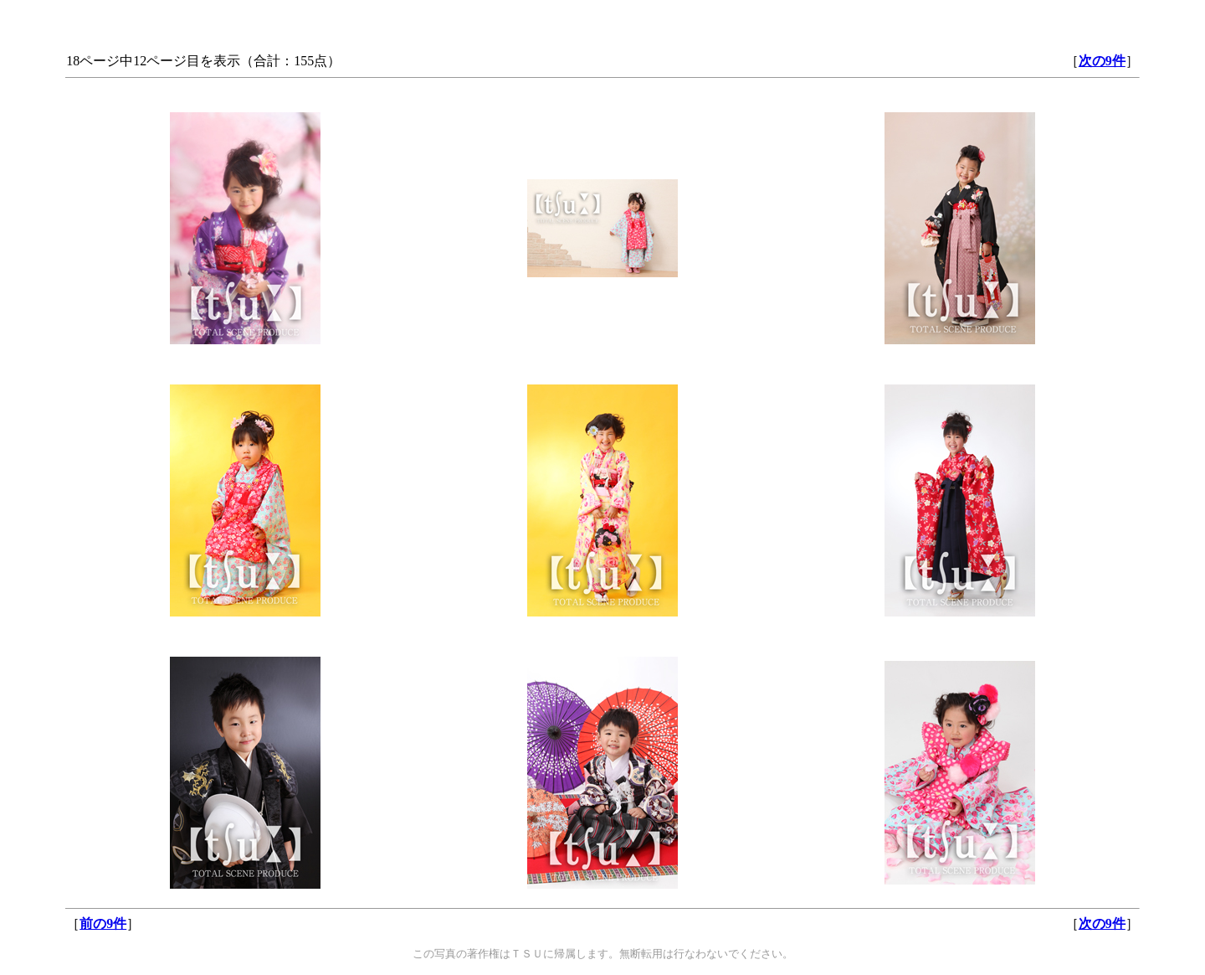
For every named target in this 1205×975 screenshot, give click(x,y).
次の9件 (1102, 61)
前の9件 (102, 923)
